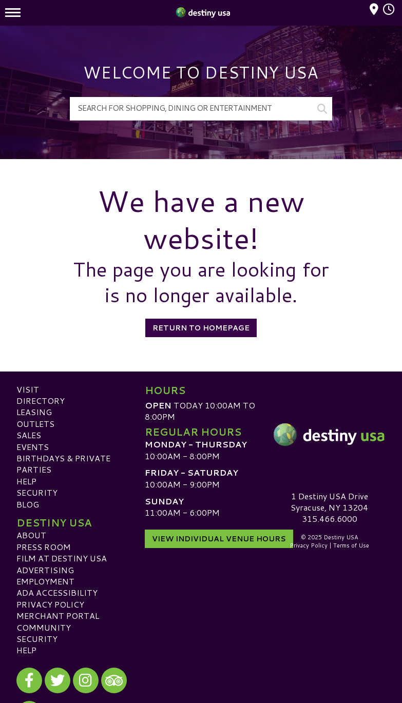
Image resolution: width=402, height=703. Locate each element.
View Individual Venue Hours (219, 539)
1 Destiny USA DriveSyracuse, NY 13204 (329, 501)
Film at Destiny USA (61, 558)
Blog (27, 504)
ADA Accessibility (57, 592)
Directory (40, 400)
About (31, 535)
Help (26, 481)
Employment (45, 581)
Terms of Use (351, 545)
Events (32, 447)
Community (43, 627)
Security (37, 492)
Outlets (35, 423)
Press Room (43, 547)
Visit (27, 389)
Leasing (34, 412)
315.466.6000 (329, 518)
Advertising (45, 570)
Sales (28, 435)
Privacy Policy (50, 604)
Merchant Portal (57, 615)
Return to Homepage (201, 328)
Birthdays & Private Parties (63, 463)
